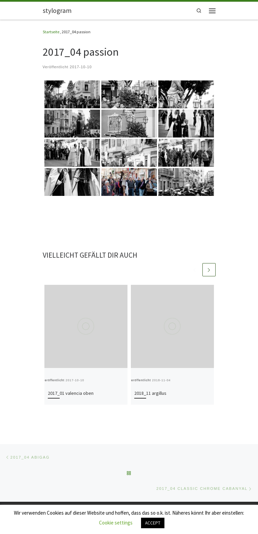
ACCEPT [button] (152, 523)
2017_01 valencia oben (71, 393)
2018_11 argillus (150, 393)
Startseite (51, 31)
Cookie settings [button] (116, 522)
